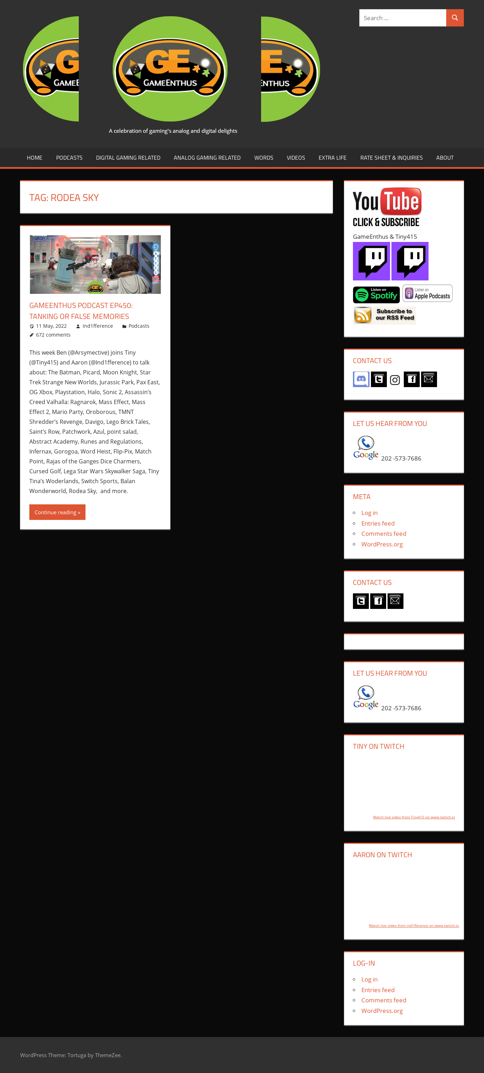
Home (34, 157)
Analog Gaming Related (207, 157)
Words (263, 157)
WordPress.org (382, 544)
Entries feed (378, 523)
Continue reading (55, 512)
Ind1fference (98, 325)
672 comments (53, 334)
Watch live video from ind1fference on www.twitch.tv (414, 925)
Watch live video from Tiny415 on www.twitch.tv (414, 816)
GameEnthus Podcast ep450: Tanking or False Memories (83, 310)
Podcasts (69, 157)
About (445, 157)
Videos (296, 157)
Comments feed (383, 533)
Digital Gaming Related (128, 157)
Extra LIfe (333, 157)
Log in (369, 513)
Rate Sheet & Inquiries (391, 157)
